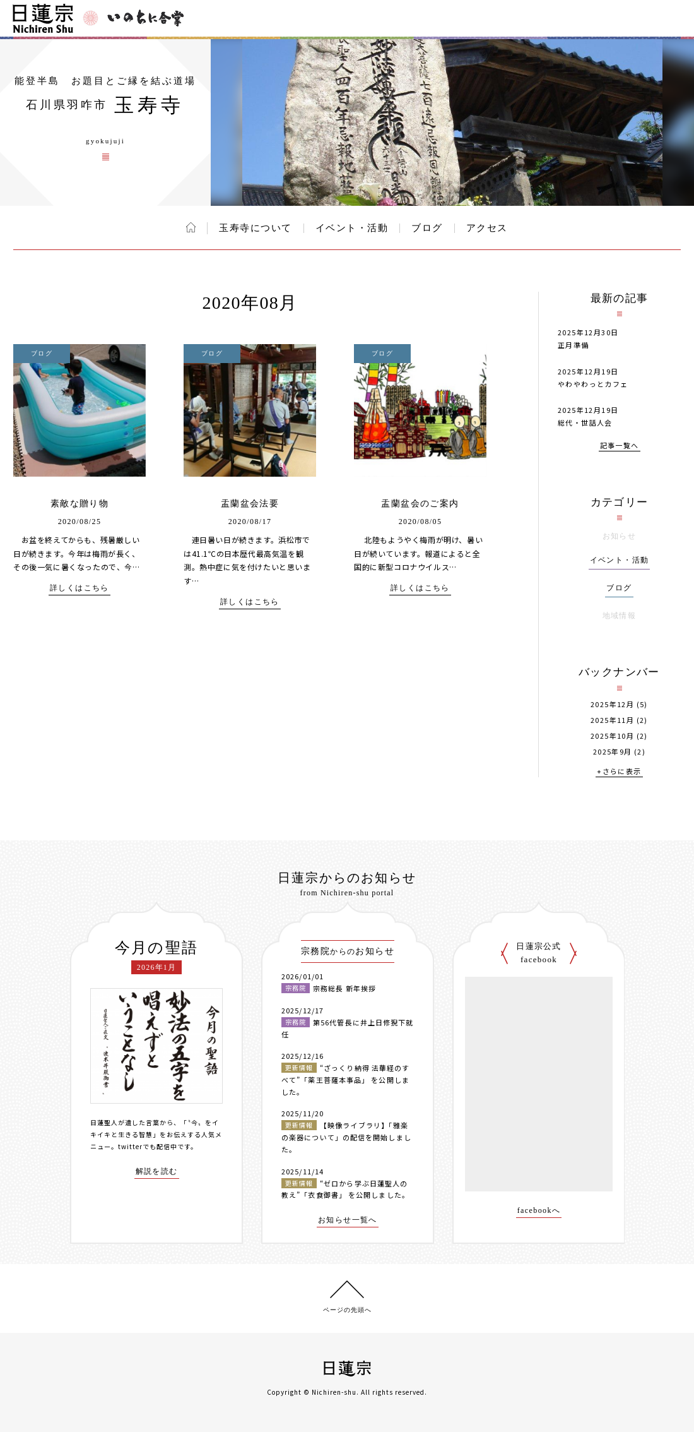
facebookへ (539, 1211)
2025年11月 (612, 720)
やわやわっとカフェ (593, 384)
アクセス (487, 228)
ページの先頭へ (347, 1309)
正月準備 (573, 345)
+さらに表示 (619, 772)
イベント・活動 (352, 228)
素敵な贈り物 (79, 503)
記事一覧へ (619, 446)
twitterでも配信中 (147, 1146)
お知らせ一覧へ (347, 1220)
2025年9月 (612, 751)
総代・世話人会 (585, 422)
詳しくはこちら (79, 588)
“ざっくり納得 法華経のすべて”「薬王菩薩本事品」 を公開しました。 (345, 1079)
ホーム (191, 227)
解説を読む (157, 1171)
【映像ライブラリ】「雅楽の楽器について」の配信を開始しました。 (346, 1137)
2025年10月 (612, 735)
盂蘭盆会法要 (250, 503)
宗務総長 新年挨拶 (344, 988)
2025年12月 (612, 704)
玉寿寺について (255, 228)
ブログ (427, 228)
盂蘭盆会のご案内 (420, 503)
